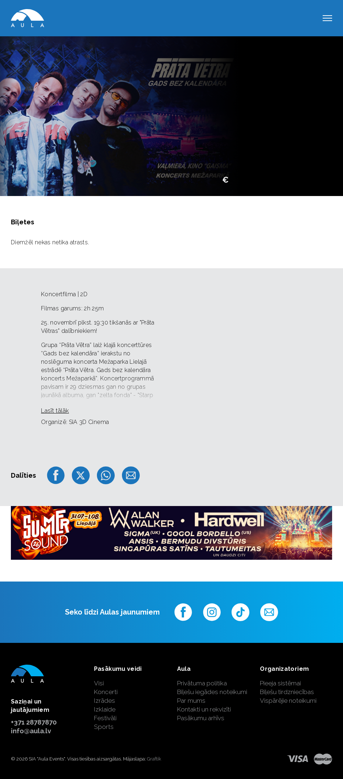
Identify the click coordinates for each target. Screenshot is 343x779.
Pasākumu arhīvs (200, 718)
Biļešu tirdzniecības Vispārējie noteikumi (288, 696)
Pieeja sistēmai (280, 683)
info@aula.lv (31, 731)
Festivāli (105, 718)
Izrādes (104, 700)
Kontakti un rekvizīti (204, 709)
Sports (104, 726)
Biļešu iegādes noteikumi (212, 692)
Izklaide (104, 709)
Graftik (154, 759)
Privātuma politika (202, 683)
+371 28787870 (34, 722)
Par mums (191, 700)
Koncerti (106, 692)
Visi (99, 683)
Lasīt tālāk (55, 410)
